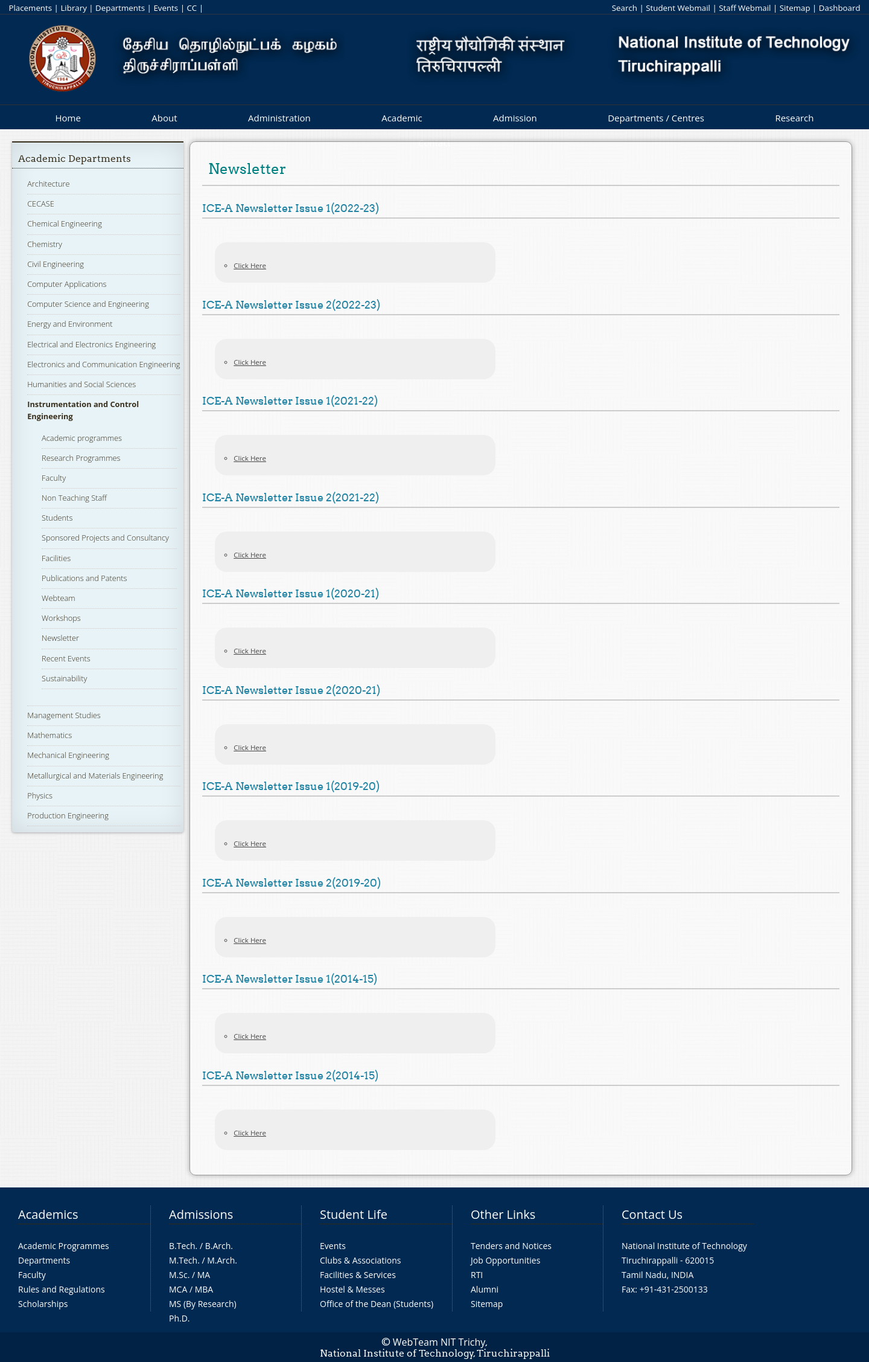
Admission (515, 118)
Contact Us (652, 1214)
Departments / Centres (656, 118)
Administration (279, 118)
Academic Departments (74, 158)
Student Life (353, 1214)
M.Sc (178, 1274)
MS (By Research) (203, 1303)
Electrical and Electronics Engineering (91, 344)
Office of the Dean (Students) (376, 1303)
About (164, 118)
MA (203, 1274)
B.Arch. (219, 1245)
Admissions (201, 1214)
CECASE (40, 203)
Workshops (61, 617)
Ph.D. (179, 1318)
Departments (120, 7)
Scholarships (43, 1303)
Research (794, 118)
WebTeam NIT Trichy (439, 1342)
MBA (204, 1289)
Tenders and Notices (511, 1245)
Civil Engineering (55, 264)
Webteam (58, 598)
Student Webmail (678, 7)
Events (165, 7)
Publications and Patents (84, 578)
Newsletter (60, 637)
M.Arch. (222, 1260)
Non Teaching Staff (74, 497)
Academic (401, 118)
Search (624, 7)
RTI (477, 1274)
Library (73, 7)
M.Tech (183, 1260)
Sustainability (64, 678)
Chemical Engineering (64, 223)
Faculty (54, 477)
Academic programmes (82, 437)
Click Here (250, 265)
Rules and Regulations (61, 1289)
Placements (30, 7)
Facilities (56, 558)
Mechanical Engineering (68, 755)
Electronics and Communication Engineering (103, 364)
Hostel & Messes (352, 1289)
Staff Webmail (745, 7)
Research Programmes (81, 457)
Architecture (48, 183)
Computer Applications (66, 283)
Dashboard (840, 7)
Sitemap (795, 7)
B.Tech (182, 1245)
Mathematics (49, 735)
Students (57, 517)
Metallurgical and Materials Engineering (95, 775)
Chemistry (44, 244)
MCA (178, 1289)
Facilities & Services (358, 1274)
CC (191, 7)
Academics (48, 1214)
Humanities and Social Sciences (81, 384)
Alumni (484, 1289)
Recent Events (66, 658)
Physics (40, 795)
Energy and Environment (69, 323)
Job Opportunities (505, 1260)
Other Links (503, 1214)
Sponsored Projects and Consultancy (105, 537)
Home (67, 118)
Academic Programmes (63, 1245)
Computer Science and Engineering (88, 303)
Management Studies (64, 715)
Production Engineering (68, 815)
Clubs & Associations (360, 1260)
